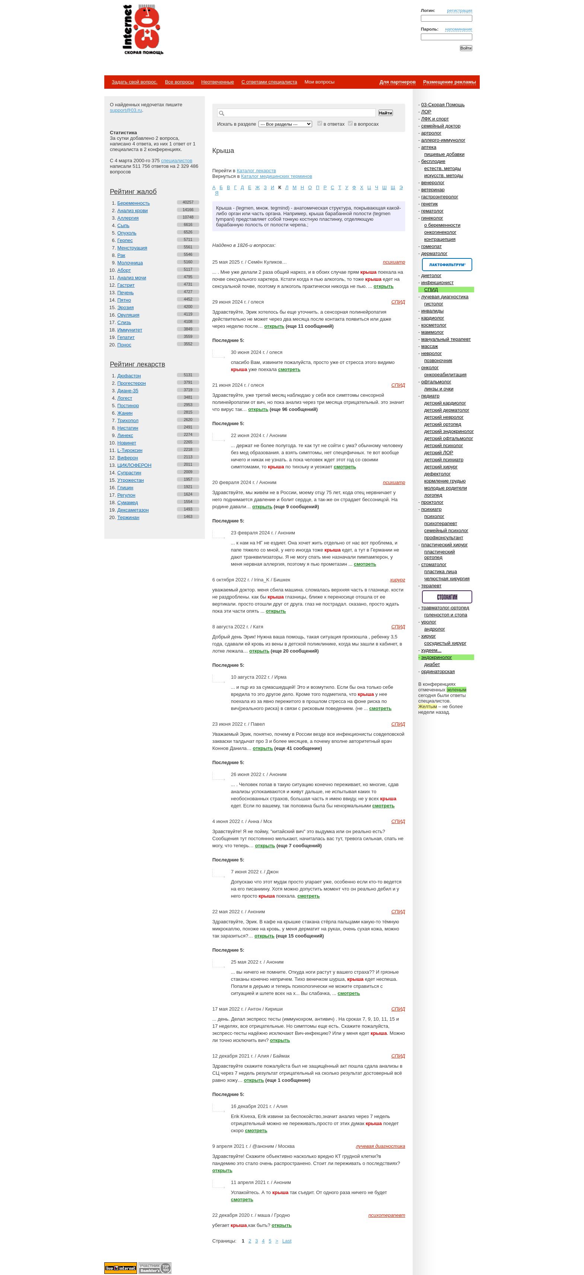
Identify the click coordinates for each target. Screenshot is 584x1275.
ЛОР (426, 111)
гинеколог (432, 218)
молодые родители (445, 488)
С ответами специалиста (269, 82)
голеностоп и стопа (445, 615)
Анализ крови (132, 210)
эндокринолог (436, 657)
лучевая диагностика (445, 296)
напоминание (458, 28)
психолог (434, 516)
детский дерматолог (446, 410)
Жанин (125, 413)
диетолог (431, 275)
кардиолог (432, 318)
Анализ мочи (131, 277)
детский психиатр (443, 459)
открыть (384, 286)
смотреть (289, 369)
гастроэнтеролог (439, 197)
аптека (429, 147)
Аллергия (128, 218)
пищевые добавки (444, 154)
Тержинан (128, 517)
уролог (428, 622)
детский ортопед (442, 424)
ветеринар (433, 189)
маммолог (432, 332)
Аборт (124, 270)
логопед (433, 495)
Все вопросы (179, 82)
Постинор (128, 405)
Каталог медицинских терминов (276, 176)
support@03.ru (126, 110)
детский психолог (443, 445)
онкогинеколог (440, 232)
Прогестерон (131, 383)
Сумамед (127, 502)
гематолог (432, 211)
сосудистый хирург (445, 643)
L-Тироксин (129, 450)
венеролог (432, 182)
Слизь (124, 322)
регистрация (459, 10)
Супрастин (129, 472)
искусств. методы (443, 175)
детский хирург (441, 467)
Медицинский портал (142, 30)
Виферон (127, 458)
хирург (428, 636)
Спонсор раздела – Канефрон (447, 264)
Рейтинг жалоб (133, 191)
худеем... (431, 650)
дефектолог (437, 474)
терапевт (431, 585)
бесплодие (433, 161)
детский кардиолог (445, 403)
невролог (431, 353)
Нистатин (127, 428)
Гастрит (125, 285)
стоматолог (434, 564)
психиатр (431, 509)
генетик (429, 204)
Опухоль (126, 233)
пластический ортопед (439, 554)
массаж (429, 346)
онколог (430, 367)
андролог (434, 629)
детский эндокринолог (449, 431)
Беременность (133, 203)
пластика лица (440, 571)
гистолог (433, 304)
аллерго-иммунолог (443, 140)
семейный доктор (440, 126)
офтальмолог (436, 381)
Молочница (130, 263)
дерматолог (434, 253)
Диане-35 (128, 390)
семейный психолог (446, 530)
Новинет (126, 443)
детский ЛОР (438, 452)
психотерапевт (440, 523)
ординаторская (438, 671)
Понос (124, 345)
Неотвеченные (217, 82)
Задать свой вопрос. (135, 82)
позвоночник (438, 360)
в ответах (334, 124)
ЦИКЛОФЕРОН (134, 465)
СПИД (431, 289)
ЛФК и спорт (435, 119)
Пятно (124, 300)
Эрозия (125, 307)
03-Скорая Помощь (443, 104)
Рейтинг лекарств (137, 364)
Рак (121, 255)
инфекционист (437, 282)
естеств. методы (442, 168)
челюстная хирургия (447, 578)
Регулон (126, 495)
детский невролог (444, 417)
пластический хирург (444, 544)
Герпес (125, 240)
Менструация (132, 248)
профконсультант (443, 537)
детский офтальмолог (448, 438)
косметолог (434, 325)
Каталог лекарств (256, 170)
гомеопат (431, 246)
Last (287, 1241)
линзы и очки (438, 389)
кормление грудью (445, 481)
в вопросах (366, 124)
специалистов (176, 160)
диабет (432, 664)
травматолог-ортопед (445, 607)
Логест (124, 398)
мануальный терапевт (446, 339)
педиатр (430, 396)
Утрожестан (130, 480)
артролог (431, 133)
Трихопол (128, 420)
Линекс (125, 435)
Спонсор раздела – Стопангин (447, 596)
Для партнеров (398, 82)
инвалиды (432, 311)
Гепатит (126, 337)
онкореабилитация (445, 374)
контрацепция (440, 239)
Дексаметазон (133, 510)
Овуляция (128, 315)
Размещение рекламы (449, 82)
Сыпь (123, 225)
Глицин (125, 487)
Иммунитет (129, 330)
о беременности (442, 225)
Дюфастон (129, 376)
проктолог (432, 502)
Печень (125, 292)
